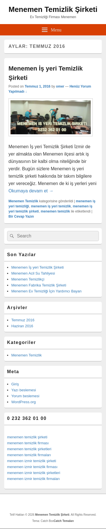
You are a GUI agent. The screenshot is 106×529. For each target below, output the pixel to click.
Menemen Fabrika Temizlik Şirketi (38, 285)
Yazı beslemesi (23, 390)
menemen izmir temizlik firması (32, 467)
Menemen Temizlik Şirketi (53, 9)
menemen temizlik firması (28, 443)
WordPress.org (23, 402)
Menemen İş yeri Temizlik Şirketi (37, 267)
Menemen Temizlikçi (27, 279)
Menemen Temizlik (23, 201)
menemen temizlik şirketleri (29, 449)
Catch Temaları (64, 520)
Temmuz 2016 (22, 320)
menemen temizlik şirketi (27, 437)
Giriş (15, 384)
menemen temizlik (55, 211)
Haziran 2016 (22, 326)
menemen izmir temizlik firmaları (33, 479)
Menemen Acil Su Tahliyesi (33, 273)
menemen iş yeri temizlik (51, 206)
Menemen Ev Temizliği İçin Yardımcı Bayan (46, 291)
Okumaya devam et (30, 190)
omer (60, 86)
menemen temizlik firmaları (29, 455)
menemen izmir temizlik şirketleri (33, 473)
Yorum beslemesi (25, 396)
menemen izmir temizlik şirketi (31, 461)
